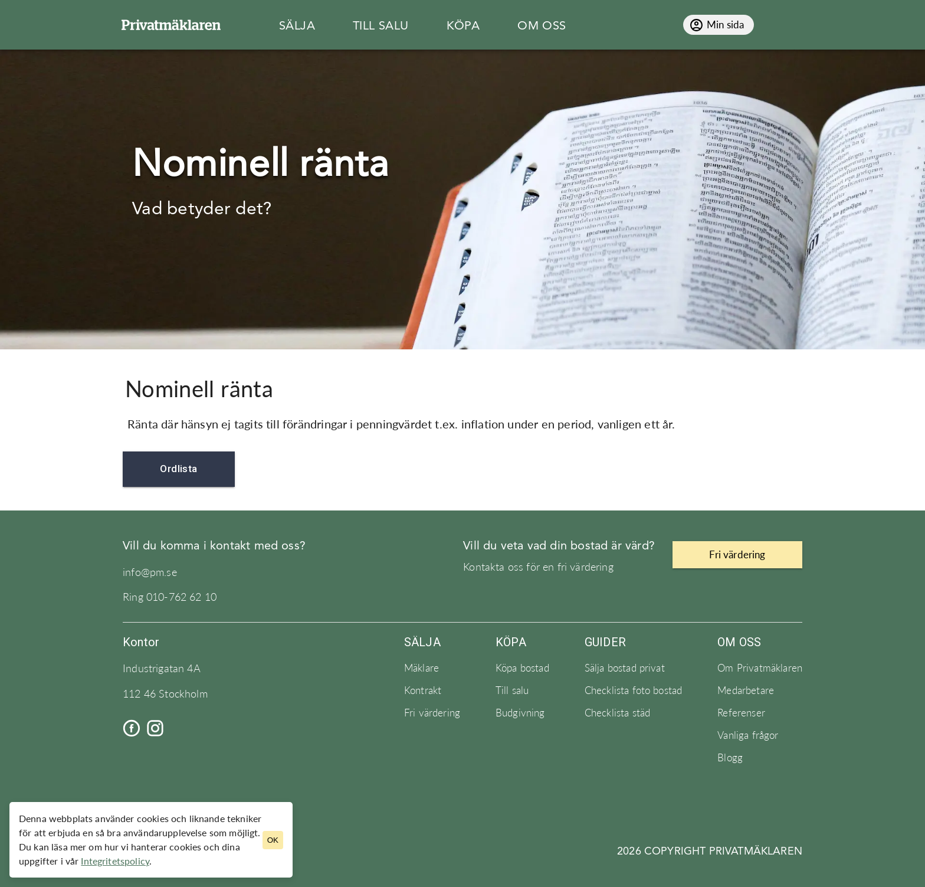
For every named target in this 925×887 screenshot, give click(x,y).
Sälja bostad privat (625, 668)
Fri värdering (432, 713)
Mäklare (421, 668)
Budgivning (520, 713)
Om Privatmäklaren (759, 668)
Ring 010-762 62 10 (170, 597)
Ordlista (179, 469)
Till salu (512, 690)
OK (272, 840)
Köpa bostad (522, 668)
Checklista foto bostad (634, 690)
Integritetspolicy (115, 860)
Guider (605, 642)
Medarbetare (745, 690)
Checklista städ (617, 713)
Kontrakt (422, 690)
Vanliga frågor (747, 735)
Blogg (730, 757)
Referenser (741, 713)
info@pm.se (150, 572)
